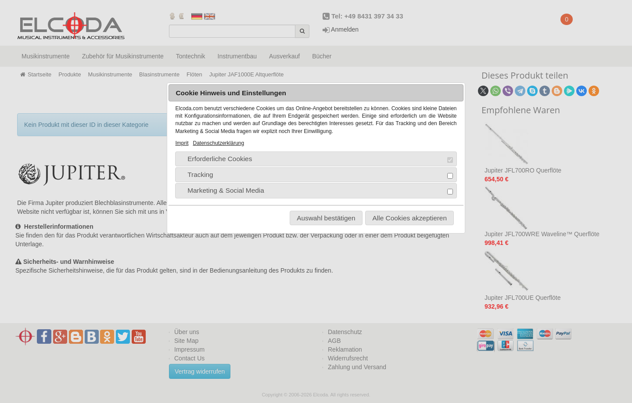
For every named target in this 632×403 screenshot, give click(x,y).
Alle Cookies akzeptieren (410, 218)
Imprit (181, 143)
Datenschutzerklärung (218, 143)
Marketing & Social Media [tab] (316, 190)
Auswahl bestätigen (326, 218)
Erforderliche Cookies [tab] (316, 159)
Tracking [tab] (316, 175)
